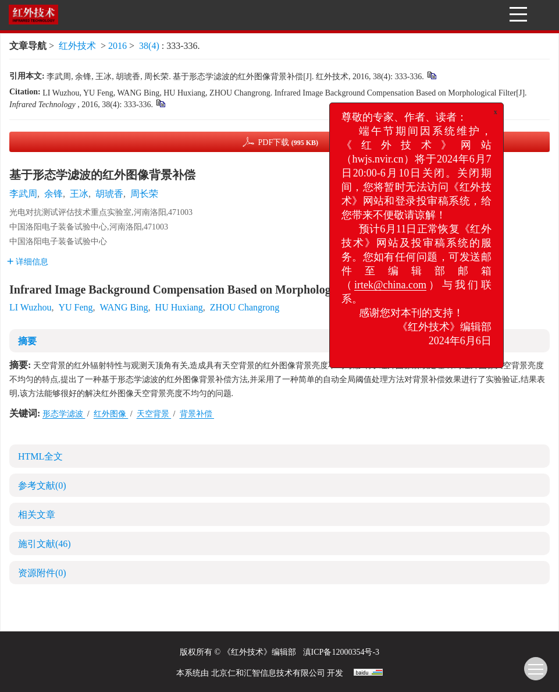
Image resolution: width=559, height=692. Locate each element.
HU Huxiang (179, 307)
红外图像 (111, 413)
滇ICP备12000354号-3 (341, 652)
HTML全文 (40, 456)
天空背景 (154, 413)
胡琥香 (109, 194)
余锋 (53, 194)
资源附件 (42, 573)
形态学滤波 (64, 413)
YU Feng (75, 307)
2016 (117, 46)
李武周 (23, 194)
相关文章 (36, 515)
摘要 (27, 341)
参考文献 (42, 485)
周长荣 (144, 194)
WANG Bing (123, 307)
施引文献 (44, 544)
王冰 (79, 194)
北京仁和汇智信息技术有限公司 (268, 673)
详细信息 (27, 261)
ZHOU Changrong (245, 307)
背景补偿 (197, 413)
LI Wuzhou (30, 307)
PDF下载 (288, 142)
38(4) (150, 46)
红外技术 (77, 46)
